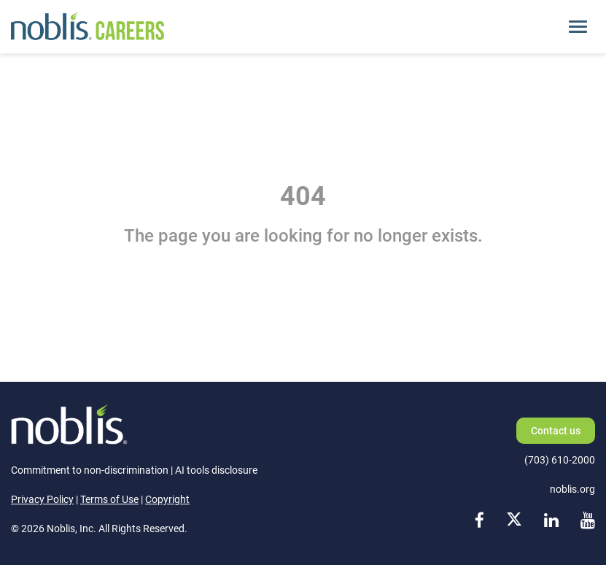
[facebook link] (479, 521)
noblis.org (572, 489)
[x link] (514, 521)
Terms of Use (109, 499)
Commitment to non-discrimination (89, 470)
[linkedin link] (551, 521)
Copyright (167, 499)
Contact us (555, 431)
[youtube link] (587, 521)
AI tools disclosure (216, 470)
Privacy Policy (42, 499)
